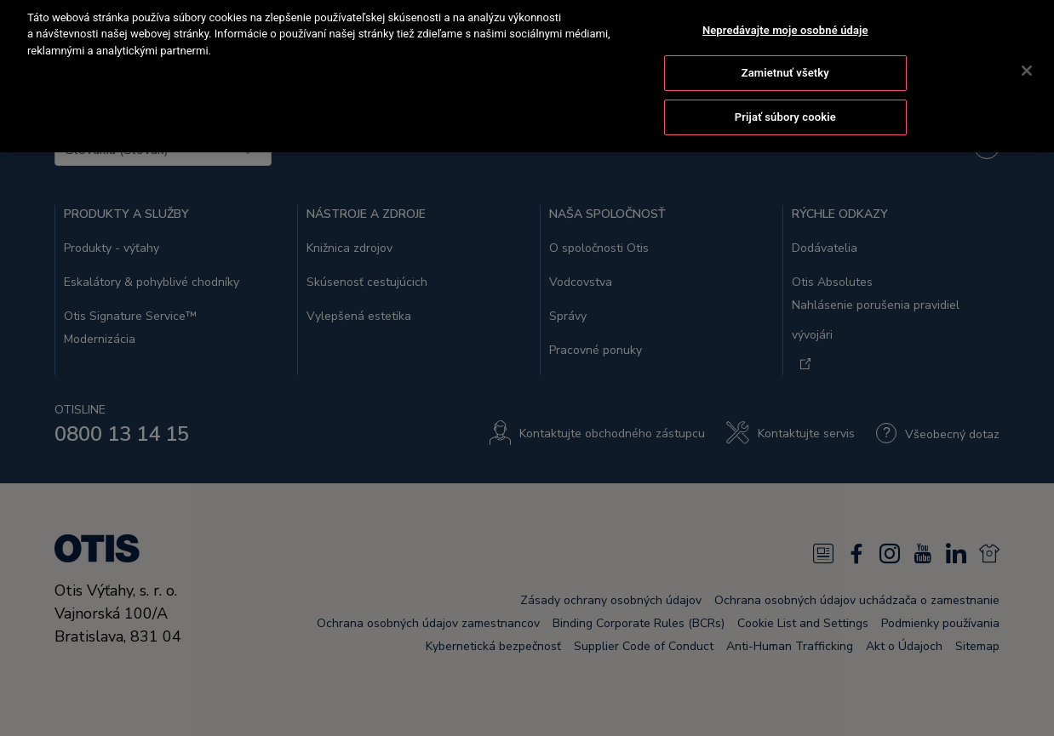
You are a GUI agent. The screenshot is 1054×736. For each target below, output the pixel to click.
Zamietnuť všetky (785, 55)
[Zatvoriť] (1026, 52)
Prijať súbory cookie (785, 100)
